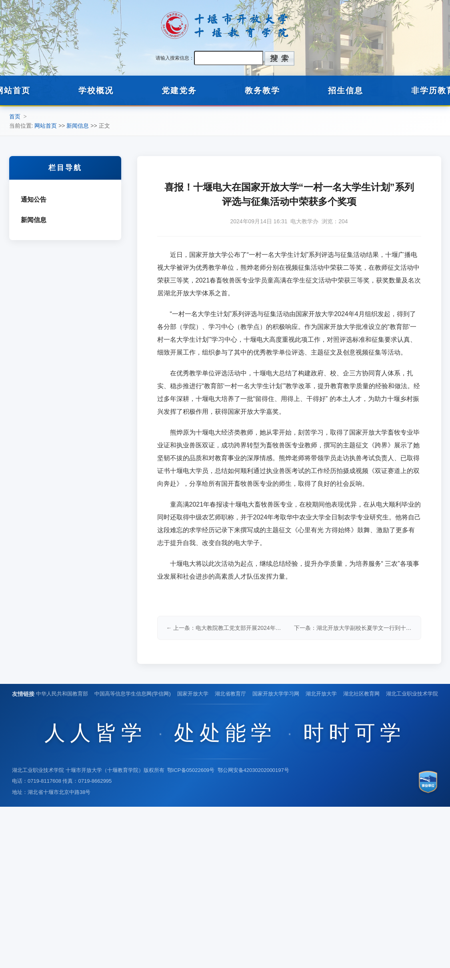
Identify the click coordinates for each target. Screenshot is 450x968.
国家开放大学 (192, 694)
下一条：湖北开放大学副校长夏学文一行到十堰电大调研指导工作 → (353, 628)
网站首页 (45, 125)
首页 (14, 116)
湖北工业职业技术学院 (412, 694)
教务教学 (262, 90)
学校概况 (96, 90)
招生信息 (345, 90)
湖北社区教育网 (361, 694)
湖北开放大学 (321, 694)
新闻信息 (77, 125)
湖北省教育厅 (230, 694)
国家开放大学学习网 (275, 694)
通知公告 (33, 199)
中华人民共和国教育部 (62, 694)
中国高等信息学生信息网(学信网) (132, 694)
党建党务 (179, 90)
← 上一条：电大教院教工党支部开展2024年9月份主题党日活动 (225, 628)
